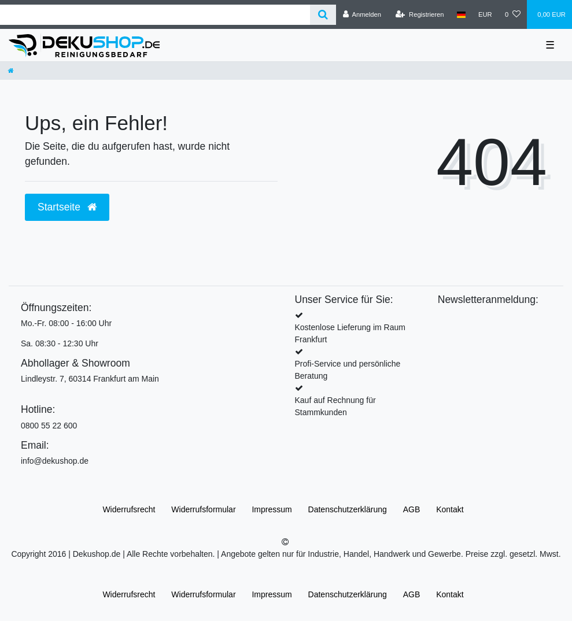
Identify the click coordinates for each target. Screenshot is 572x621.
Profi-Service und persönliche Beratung (348, 369)
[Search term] (155, 15)
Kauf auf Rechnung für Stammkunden (335, 406)
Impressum (271, 509)
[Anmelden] (362, 14)
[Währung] (485, 14)
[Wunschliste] (513, 14)
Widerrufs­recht (128, 509)
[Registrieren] (419, 14)
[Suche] (323, 15)
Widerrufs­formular (203, 509)
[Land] (461, 14)
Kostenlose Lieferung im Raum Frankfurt (350, 333)
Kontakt (449, 509)
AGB (411, 509)
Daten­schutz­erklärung (347, 509)
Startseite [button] (67, 207)
